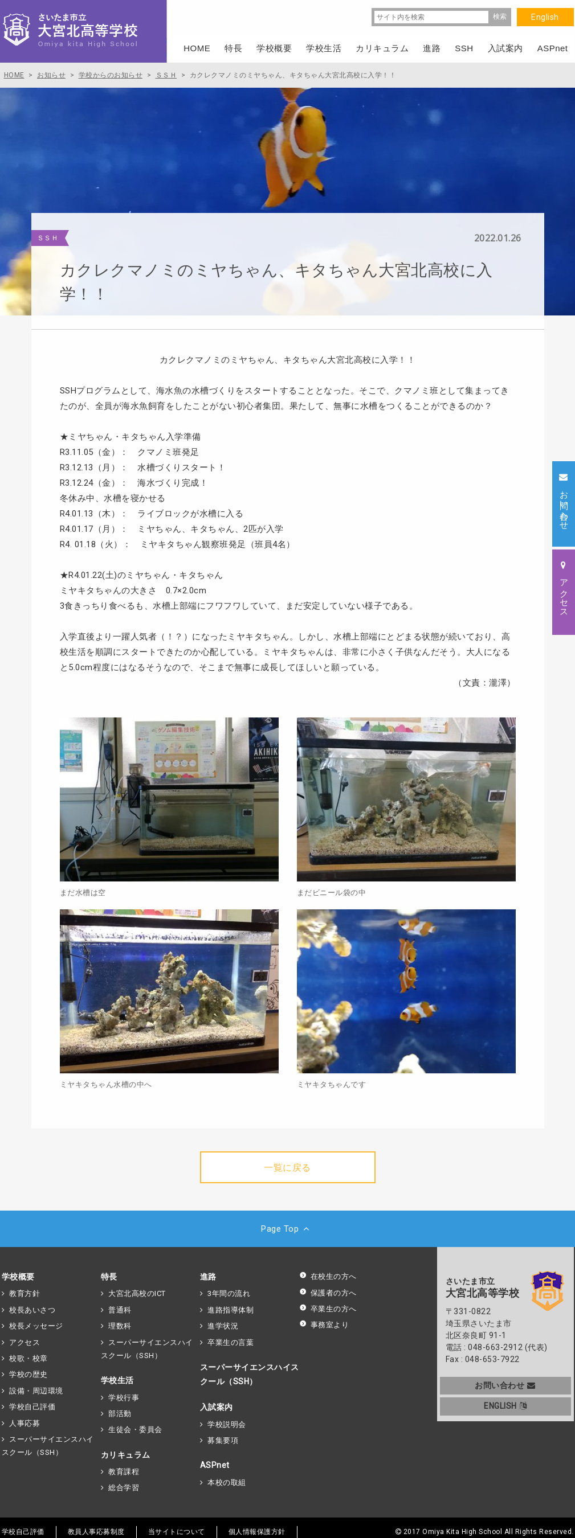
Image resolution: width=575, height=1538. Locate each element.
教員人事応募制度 (96, 1532)
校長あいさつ (32, 1310)
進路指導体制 (230, 1310)
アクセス (24, 1342)
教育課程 (123, 1471)
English (545, 17)
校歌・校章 (28, 1358)
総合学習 (123, 1487)
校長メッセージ (36, 1326)
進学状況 (222, 1326)
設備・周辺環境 (36, 1391)
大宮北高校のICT (137, 1293)
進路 (208, 1276)
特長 (109, 1276)
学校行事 (123, 1397)
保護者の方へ (328, 1293)
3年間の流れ (228, 1293)
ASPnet (215, 1465)
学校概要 (18, 1276)
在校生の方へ (328, 1276)
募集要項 (222, 1440)
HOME (196, 48)
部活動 (120, 1413)
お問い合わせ (505, 1385)
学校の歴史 (28, 1374)
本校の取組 (226, 1482)
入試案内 (216, 1407)
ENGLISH (505, 1405)
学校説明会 (226, 1424)
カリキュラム (125, 1454)
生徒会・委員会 (135, 1429)
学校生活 (117, 1380)
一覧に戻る (287, 1167)
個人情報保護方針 (257, 1532)
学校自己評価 (32, 1406)
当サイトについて (176, 1532)
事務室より (324, 1324)
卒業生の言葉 (230, 1342)
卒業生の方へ (328, 1309)
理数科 (120, 1326)
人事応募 (24, 1423)
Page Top (287, 1229)
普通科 (120, 1310)
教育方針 (24, 1293)
